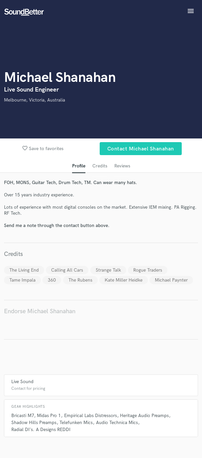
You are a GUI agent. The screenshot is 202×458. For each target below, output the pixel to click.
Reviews (122, 166)
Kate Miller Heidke (124, 280)
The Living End (24, 270)
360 (52, 280)
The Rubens (80, 280)
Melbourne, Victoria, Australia (34, 100)
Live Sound (22, 381)
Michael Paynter (171, 280)
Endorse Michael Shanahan (39, 311)
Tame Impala (22, 280)
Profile (78, 166)
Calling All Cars (67, 270)
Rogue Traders (147, 270)
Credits (99, 166)
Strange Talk (108, 270)
